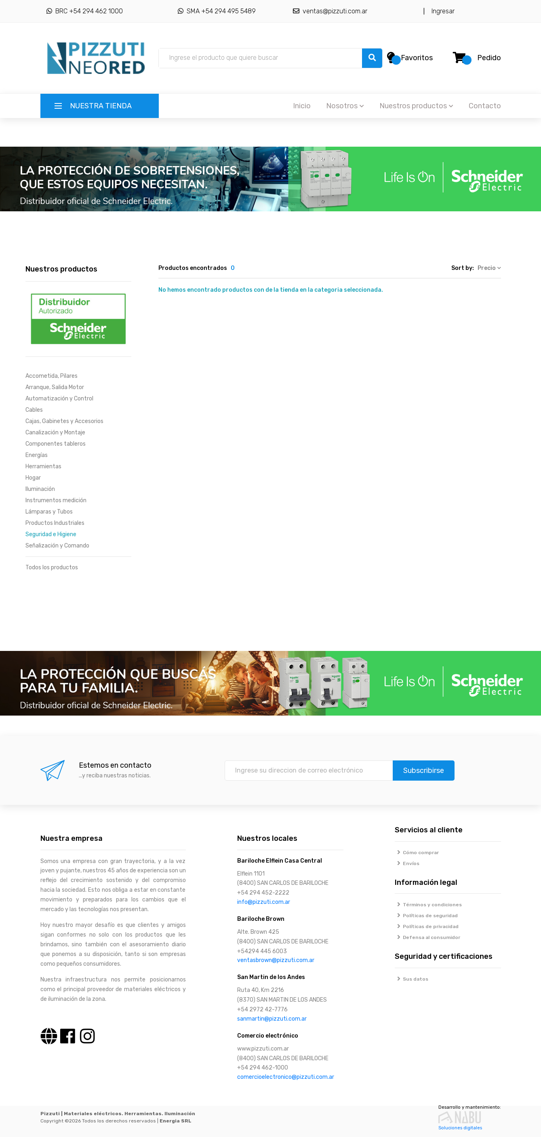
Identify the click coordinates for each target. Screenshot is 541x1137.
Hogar (33, 477)
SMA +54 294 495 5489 (217, 11)
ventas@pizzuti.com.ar (330, 11)
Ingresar (441, 11)
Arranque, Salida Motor (54, 387)
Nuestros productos (416, 105)
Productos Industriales (54, 523)
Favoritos (417, 57)
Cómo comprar (417, 852)
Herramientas (43, 466)
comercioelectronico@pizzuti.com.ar (285, 1077)
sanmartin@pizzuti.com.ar (272, 1018)
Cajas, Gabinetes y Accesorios (64, 421)
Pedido (489, 57)
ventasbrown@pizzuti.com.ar (275, 960)
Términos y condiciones (428, 904)
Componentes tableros (55, 443)
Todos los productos (51, 567)
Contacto (485, 105)
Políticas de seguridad (426, 915)
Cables (34, 409)
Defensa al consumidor (427, 937)
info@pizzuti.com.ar (263, 902)
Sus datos (411, 979)
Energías (36, 455)
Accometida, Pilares (51, 376)
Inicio (302, 105)
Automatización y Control (59, 398)
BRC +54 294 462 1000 (84, 11)
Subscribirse (423, 770)
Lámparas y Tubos (49, 511)
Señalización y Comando (57, 545)
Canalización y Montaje (55, 432)
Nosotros (345, 105)
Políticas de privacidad (427, 926)
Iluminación (40, 489)
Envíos (407, 863)
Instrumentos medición (55, 500)
